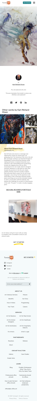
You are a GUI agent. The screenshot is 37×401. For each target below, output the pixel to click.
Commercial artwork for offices (25, 376)
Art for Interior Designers (11, 321)
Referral (25, 341)
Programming (25, 303)
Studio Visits (11, 358)
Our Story (25, 299)
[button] (34, 2)
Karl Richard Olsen (18, 85)
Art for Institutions (11, 326)
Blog (11, 367)
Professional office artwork (11, 376)
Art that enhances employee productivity (25, 383)
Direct (11, 345)
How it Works (11, 303)
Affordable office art (11, 389)
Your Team (11, 307)
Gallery (11, 354)
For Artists (11, 332)
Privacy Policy (13, 398)
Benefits (11, 299)
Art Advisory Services (11, 295)
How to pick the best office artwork (11, 382)
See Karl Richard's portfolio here (18, 191)
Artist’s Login (25, 332)
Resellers (11, 341)
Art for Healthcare (25, 320)
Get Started (27, 2)
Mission (25, 295)
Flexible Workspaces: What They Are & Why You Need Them (25, 369)
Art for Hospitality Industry (25, 327)
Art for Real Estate (25, 316)
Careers (25, 307)
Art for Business (11, 316)
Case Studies (25, 354)
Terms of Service (23, 398)
